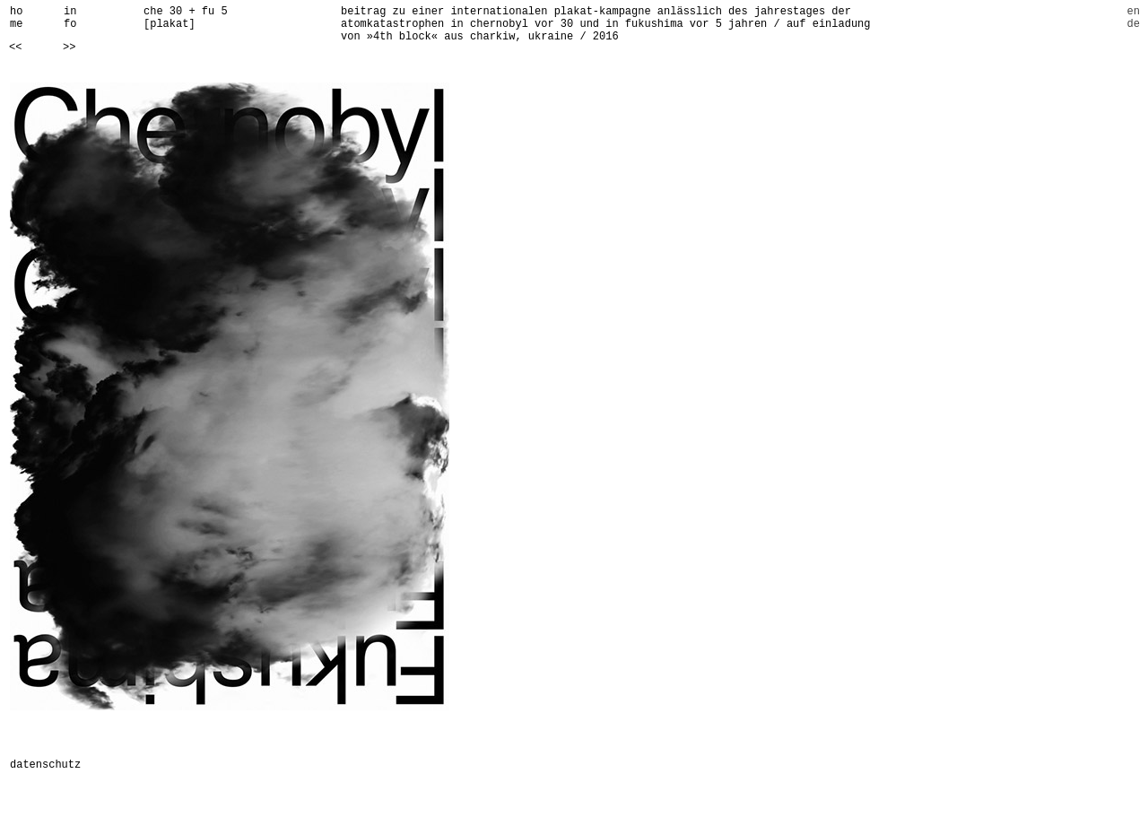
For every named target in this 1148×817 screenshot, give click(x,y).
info (70, 17)
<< (15, 47)
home (16, 17)
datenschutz (45, 765)
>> (69, 47)
